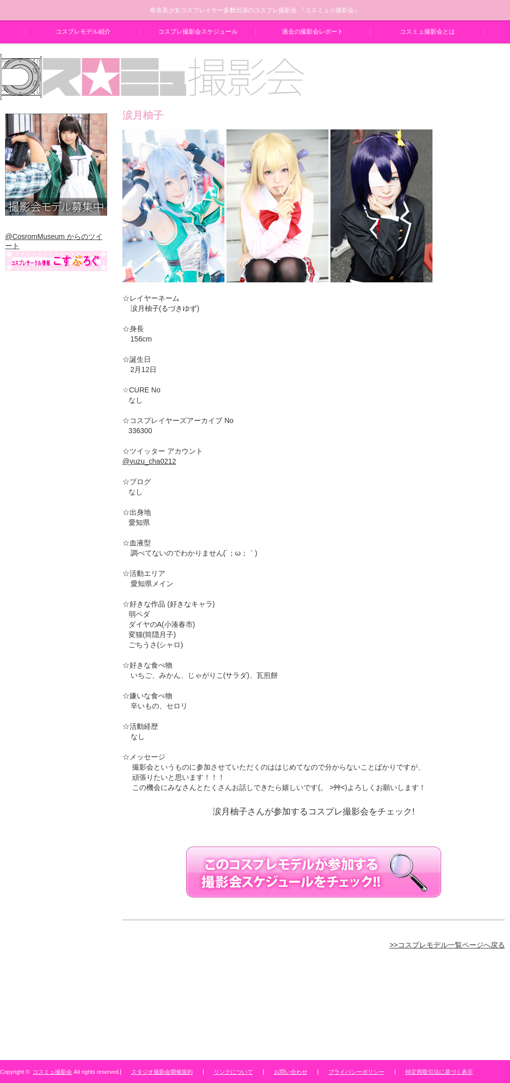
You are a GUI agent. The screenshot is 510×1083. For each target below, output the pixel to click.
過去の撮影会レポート (312, 31)
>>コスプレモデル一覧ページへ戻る (447, 945)
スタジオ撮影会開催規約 (162, 1072)
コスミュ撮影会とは (427, 31)
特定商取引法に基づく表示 (439, 1072)
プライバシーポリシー (356, 1072)
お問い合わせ (291, 1072)
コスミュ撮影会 (52, 1072)
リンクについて (233, 1072)
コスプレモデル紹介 (83, 31)
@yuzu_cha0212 (149, 461)
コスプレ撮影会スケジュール (198, 31)
